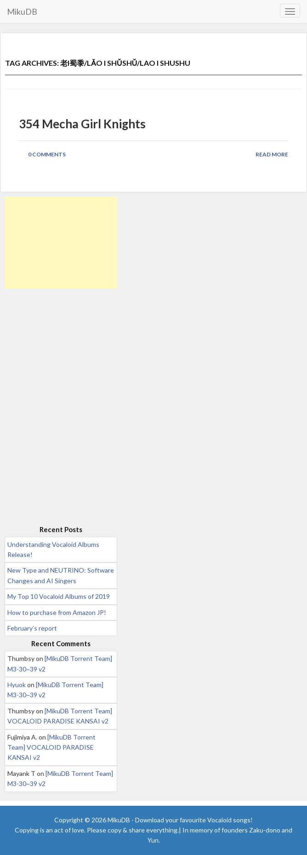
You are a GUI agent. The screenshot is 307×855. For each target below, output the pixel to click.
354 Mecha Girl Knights (82, 123)
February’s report (32, 628)
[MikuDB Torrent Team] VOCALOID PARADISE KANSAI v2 (51, 747)
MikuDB (22, 11)
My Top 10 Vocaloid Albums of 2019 (58, 596)
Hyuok (16, 685)
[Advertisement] (61, 243)
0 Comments (47, 154)
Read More (272, 154)
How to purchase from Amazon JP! (56, 612)
